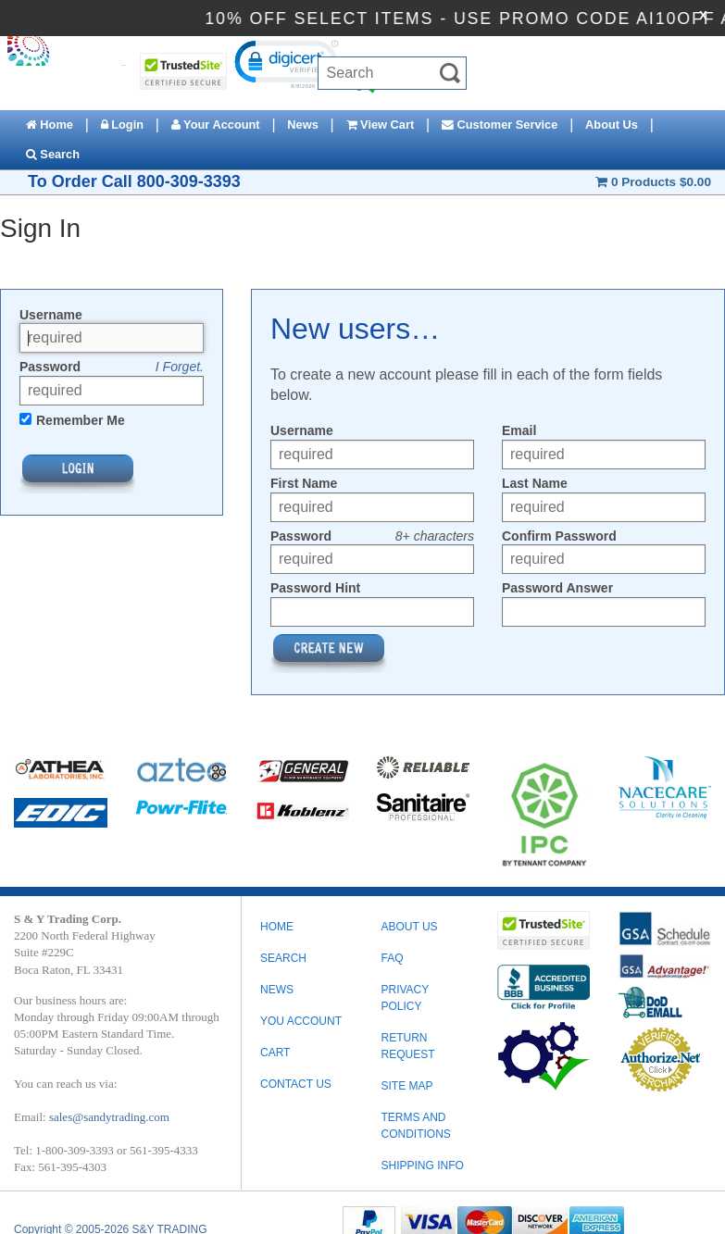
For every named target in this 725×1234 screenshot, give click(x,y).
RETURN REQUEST (407, 1046)
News (302, 124)
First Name (303, 483)
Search (53, 154)
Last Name (535, 483)
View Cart (380, 124)
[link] (285, 63)
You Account (301, 1021)
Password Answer (557, 587)
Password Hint (315, 587)
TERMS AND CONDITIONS (415, 1126)
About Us (611, 124)
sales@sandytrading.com (109, 1117)
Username (50, 314)
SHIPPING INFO (422, 1165)
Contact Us (295, 1084)
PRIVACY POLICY (405, 998)
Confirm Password (559, 536)
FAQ (392, 958)
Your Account (215, 124)
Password (50, 366)
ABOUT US (409, 926)
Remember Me (80, 420)
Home (49, 124)
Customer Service (499, 124)
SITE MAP (406, 1085)
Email (519, 430)
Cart (275, 1052)
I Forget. (180, 366)
